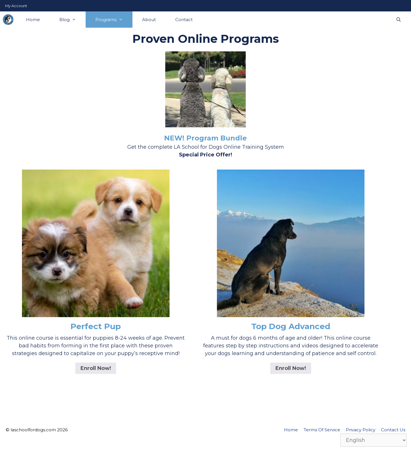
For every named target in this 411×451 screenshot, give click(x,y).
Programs (113, 19)
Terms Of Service (322, 429)
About (149, 19)
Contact (184, 19)
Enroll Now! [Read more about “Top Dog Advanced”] (290, 368)
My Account (16, 5)
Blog (72, 19)
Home (33, 19)
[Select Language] (373, 440)
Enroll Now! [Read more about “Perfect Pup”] (95, 368)
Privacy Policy (360, 429)
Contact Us (393, 429)
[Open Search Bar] (398, 19)
